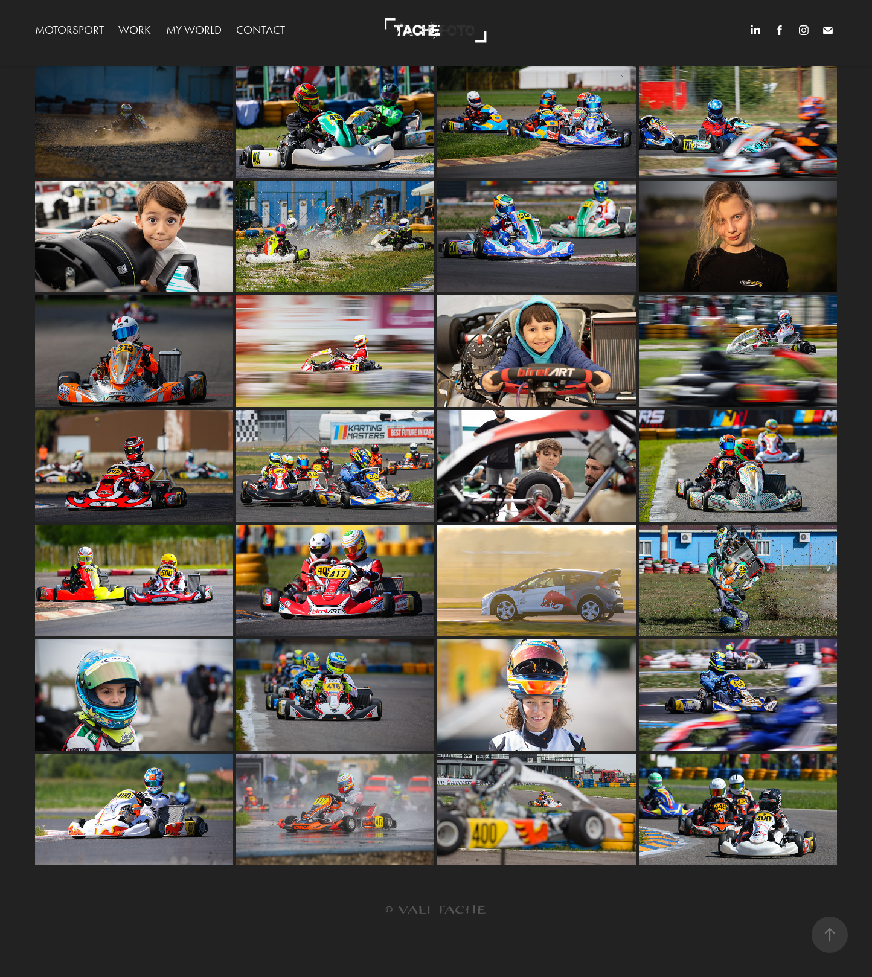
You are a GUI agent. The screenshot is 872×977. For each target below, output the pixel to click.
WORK (134, 30)
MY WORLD (194, 30)
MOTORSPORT (69, 30)
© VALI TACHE (435, 910)
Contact (260, 30)
